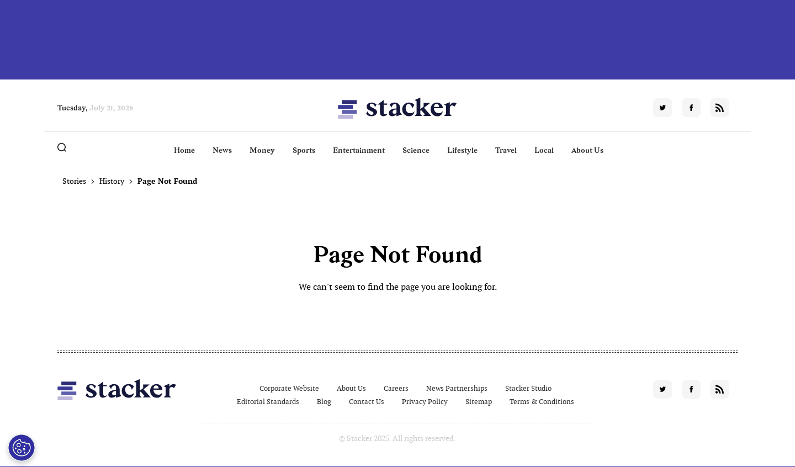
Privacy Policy (425, 401)
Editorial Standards (268, 401)
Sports (304, 150)
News (222, 150)
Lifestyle (462, 150)
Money (262, 150)
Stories (74, 181)
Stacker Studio (528, 388)
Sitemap (478, 401)
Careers (396, 388)
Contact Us (366, 401)
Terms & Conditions (542, 401)
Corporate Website (289, 388)
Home (184, 150)
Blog (324, 401)
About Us (587, 150)
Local (544, 150)
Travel (506, 150)
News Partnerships (456, 388)
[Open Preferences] (21, 447)
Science (416, 150)
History (111, 181)
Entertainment (359, 150)
